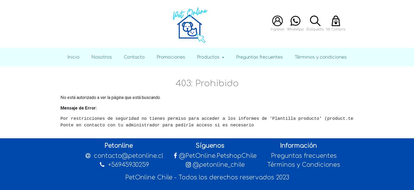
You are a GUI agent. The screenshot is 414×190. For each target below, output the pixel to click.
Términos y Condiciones (303, 165)
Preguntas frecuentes (259, 57)
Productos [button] (209, 57)
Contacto (134, 57)
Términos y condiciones (321, 57)
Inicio (73, 57)
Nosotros (101, 57)
